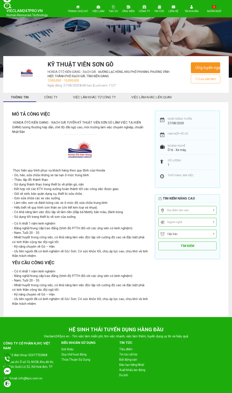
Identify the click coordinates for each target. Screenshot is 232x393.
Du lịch (123, 375)
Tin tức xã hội (128, 354)
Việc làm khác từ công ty (94, 97)
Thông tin (20, 97)
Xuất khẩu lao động (132, 369)
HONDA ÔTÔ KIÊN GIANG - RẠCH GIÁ (72, 72)
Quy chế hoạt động (74, 354)
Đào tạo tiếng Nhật (131, 364)
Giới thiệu (67, 349)
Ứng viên (128, 8)
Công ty (144, 8)
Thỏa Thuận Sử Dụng (75, 359)
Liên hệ (173, 8)
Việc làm (98, 8)
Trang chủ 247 (78, 8)
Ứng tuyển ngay (207, 67)
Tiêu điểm (126, 349)
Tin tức (159, 8)
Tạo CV (113, 8)
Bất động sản (128, 359)
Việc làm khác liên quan (151, 97)
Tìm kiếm (187, 246)
